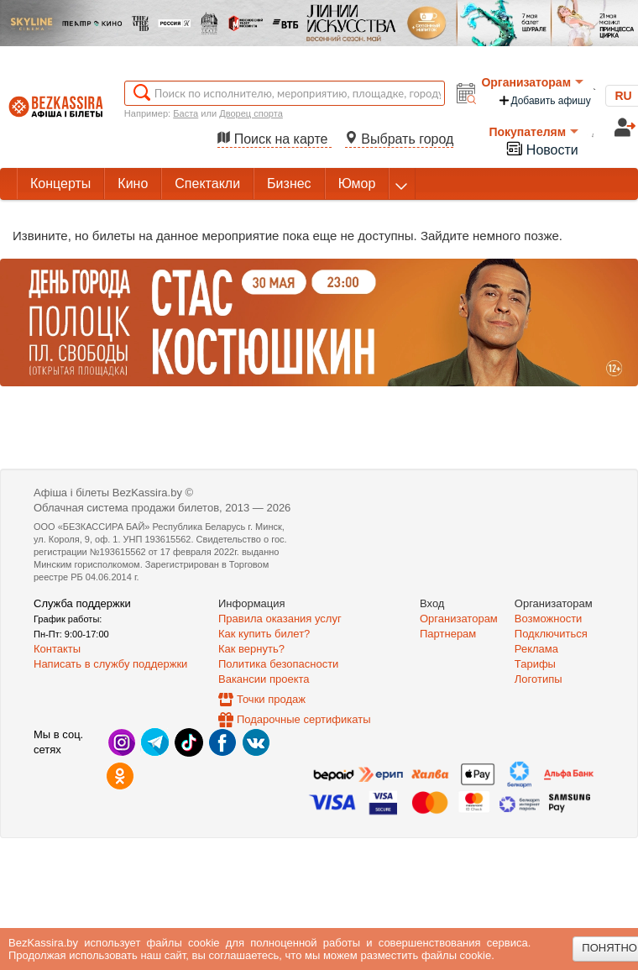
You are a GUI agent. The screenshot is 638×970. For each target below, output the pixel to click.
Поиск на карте (274, 139)
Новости (541, 148)
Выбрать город (399, 139)
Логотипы (538, 679)
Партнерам (448, 633)
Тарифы (535, 664)
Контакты (57, 648)
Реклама (536, 648)
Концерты (60, 183)
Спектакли (207, 183)
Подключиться (551, 633)
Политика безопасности (278, 664)
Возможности (549, 618)
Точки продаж (271, 699)
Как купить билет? (264, 633)
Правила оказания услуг (280, 618)
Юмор (357, 183)
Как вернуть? (251, 648)
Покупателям (533, 132)
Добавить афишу (544, 100)
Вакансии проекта (264, 679)
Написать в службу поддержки (110, 664)
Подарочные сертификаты (303, 719)
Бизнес (289, 183)
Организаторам (532, 82)
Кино (133, 183)
